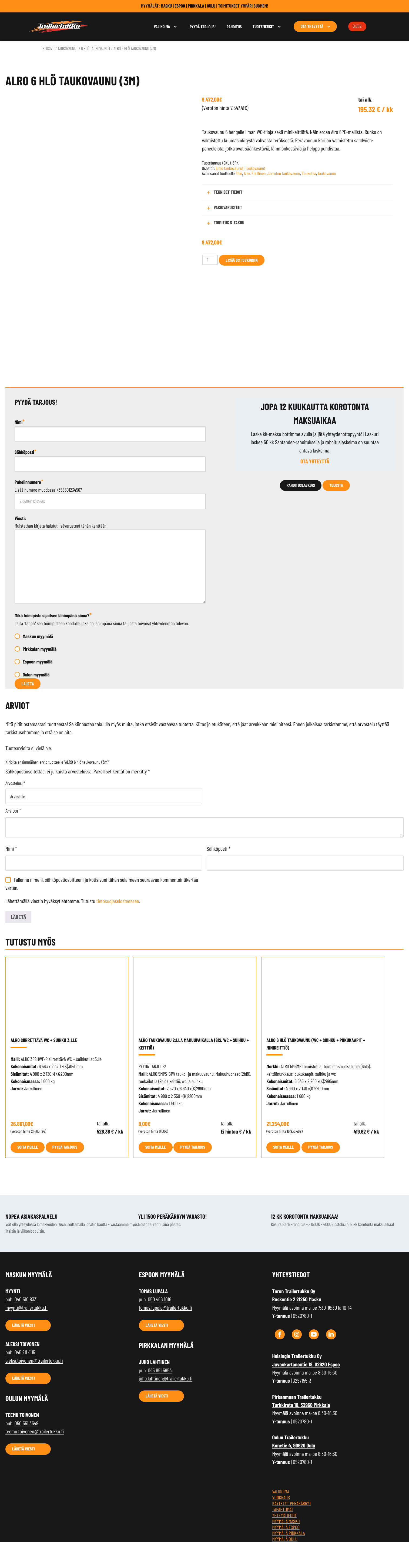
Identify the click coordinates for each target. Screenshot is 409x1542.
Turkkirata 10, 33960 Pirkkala (301, 1347)
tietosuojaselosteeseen (117, 843)
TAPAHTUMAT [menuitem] (282, 1451)
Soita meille (27, 1089)
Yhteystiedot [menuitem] (284, 1457)
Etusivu (48, 48)
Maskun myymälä (38, 578)
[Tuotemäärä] (210, 260)
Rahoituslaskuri (301, 427)
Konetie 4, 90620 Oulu (293, 1388)
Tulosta (336, 427)
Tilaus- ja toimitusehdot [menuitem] (295, 1511)
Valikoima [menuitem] (162, 26)
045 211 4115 (24, 1295)
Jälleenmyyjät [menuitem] (285, 1487)
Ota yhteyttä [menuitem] (311, 26)
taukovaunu (327, 173)
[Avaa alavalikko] (175, 26)
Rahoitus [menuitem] (234, 26)
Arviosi (13, 753)
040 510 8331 (26, 1242)
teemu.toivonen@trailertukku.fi (34, 1374)
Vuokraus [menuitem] (281, 1440)
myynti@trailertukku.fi (26, 1250)
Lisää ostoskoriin (242, 260)
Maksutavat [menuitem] (282, 1499)
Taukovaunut (68, 48)
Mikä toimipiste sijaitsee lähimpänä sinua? (53, 557)
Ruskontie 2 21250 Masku (296, 1242)
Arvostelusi (15, 725)
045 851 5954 (160, 1312)
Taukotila (309, 173)
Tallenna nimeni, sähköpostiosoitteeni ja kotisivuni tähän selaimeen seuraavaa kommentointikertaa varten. (101, 826)
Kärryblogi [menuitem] (282, 1505)
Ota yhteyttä (314, 404)
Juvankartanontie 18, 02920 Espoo (306, 1306)
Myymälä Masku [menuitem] (286, 1463)
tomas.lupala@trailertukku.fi (165, 1250)
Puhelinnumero (29, 424)
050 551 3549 (26, 1365)
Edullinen (259, 173)
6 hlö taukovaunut (95, 48)
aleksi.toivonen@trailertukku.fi (34, 1303)
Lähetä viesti (23, 1267)
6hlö (239, 173)
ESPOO (180, 6)
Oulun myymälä (36, 617)
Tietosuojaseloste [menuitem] (289, 1517)
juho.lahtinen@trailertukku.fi (165, 1321)
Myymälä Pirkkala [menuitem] (288, 1475)
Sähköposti (25, 394)
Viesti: (20, 461)
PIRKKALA (196, 6)
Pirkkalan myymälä (39, 591)
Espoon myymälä (37, 604)
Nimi (20, 364)
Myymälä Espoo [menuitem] (286, 1469)
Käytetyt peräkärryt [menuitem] (291, 1446)
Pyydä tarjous (64, 1089)
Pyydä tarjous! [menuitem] (203, 26)
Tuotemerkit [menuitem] (263, 26)
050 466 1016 (159, 1242)
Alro (247, 173)
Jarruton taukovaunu (283, 173)
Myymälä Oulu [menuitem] (285, 1481)
